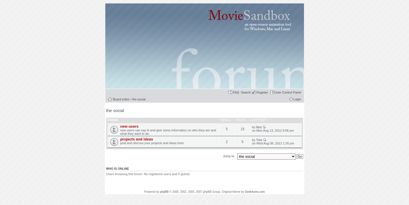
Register (262, 92)
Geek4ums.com (255, 191)
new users (129, 126)
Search (246, 92)
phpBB (164, 191)
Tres (259, 140)
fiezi (259, 127)
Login (297, 99)
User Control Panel (288, 92)
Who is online (117, 168)
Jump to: (229, 156)
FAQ (236, 92)
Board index (121, 99)
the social (138, 99)
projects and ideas (136, 139)
